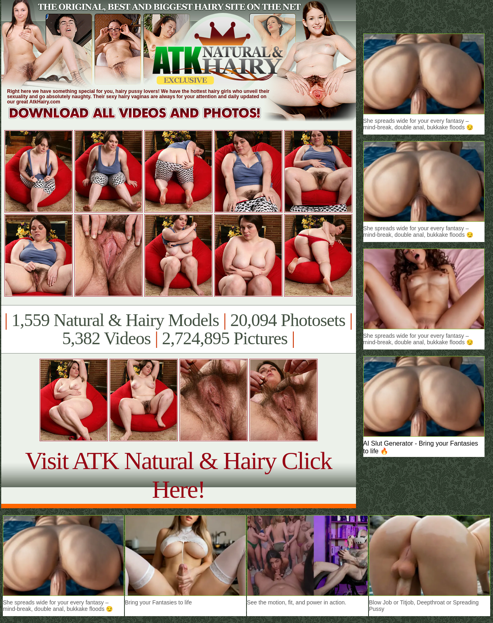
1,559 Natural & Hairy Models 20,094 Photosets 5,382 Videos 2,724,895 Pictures (178, 329)
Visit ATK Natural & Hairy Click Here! (178, 475)
